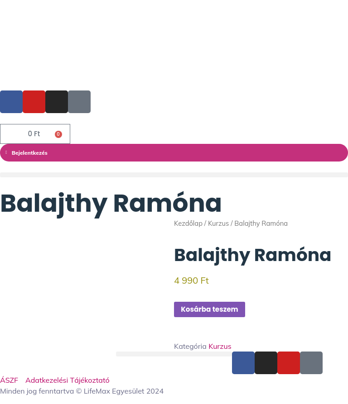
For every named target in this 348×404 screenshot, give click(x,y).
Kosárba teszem (211, 309)
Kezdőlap (188, 223)
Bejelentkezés (26, 152)
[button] (174, 174)
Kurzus (218, 223)
